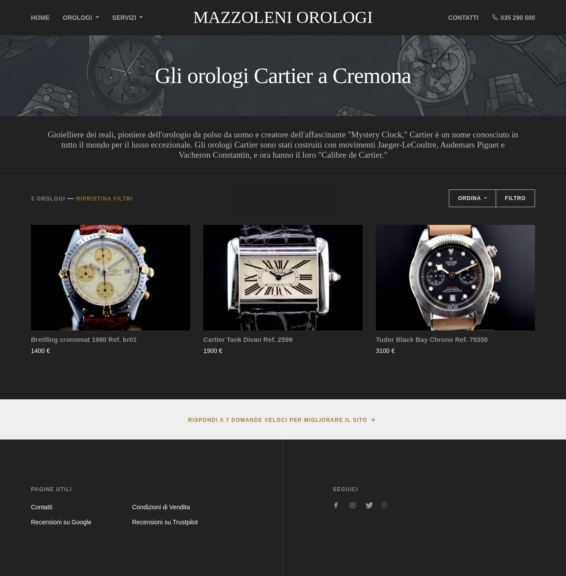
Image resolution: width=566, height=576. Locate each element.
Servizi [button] (125, 17)
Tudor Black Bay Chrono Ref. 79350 (432, 339)
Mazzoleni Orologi (283, 17)
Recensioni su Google (61, 522)
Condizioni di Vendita (161, 507)
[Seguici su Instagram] (352, 505)
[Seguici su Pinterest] (384, 505)
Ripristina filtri (104, 199)
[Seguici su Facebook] (336, 505)
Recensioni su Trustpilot (165, 522)
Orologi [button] (78, 17)
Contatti (463, 17)
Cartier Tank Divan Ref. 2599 (247, 339)
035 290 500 (513, 17)
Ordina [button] (470, 198)
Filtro (515, 198)
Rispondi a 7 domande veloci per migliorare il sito (277, 420)
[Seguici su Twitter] (368, 505)
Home (40, 17)
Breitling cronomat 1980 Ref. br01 (84, 339)
